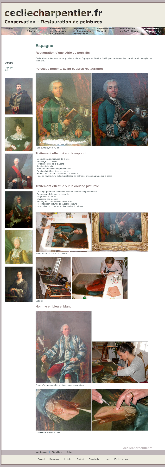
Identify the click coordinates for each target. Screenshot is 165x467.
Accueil (41, 459)
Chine (69, 452)
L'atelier (67, 459)
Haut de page (41, 452)
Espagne (9, 67)
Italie (7, 70)
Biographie (54, 459)
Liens (106, 459)
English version (121, 459)
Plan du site (94, 459)
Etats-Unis (57, 452)
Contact (80, 459)
